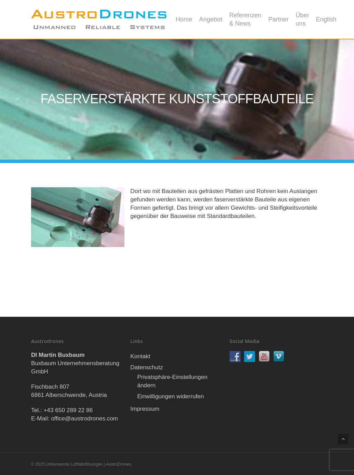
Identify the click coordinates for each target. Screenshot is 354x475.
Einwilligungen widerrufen (170, 396)
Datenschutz (146, 367)
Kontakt (140, 356)
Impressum (144, 409)
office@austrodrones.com (84, 418)
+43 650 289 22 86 (68, 410)
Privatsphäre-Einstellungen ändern (172, 381)
